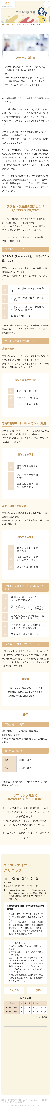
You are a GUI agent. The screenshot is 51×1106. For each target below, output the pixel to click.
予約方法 (14, 990)
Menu (46, 4)
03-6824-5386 (24, 878)
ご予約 (37, 990)
